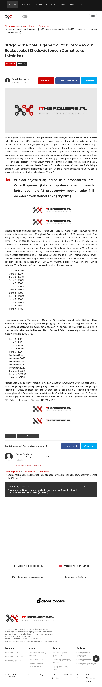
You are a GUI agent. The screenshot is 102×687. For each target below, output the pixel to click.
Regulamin (44, 675)
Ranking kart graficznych (86, 664)
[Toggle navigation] (93, 16)
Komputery (10, 436)
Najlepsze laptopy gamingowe (60, 654)
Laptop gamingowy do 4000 (62, 668)
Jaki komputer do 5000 (14, 657)
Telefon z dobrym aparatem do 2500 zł (37, 665)
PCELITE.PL (67, 675)
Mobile (62, 4)
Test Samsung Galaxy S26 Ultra (37, 654)
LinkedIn (19, 460)
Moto (82, 4)
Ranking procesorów (84, 660)
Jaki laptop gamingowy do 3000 (62, 661)
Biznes (72, 4)
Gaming (38, 4)
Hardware (25, 4)
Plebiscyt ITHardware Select (90, 678)
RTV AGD (50, 4)
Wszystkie (12, 5)
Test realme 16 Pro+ (37, 660)
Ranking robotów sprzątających (83, 654)
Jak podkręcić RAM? (13, 661)
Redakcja (31, 675)
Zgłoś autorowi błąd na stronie (29, 465)
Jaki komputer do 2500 (14, 653)
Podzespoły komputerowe (28, 436)
